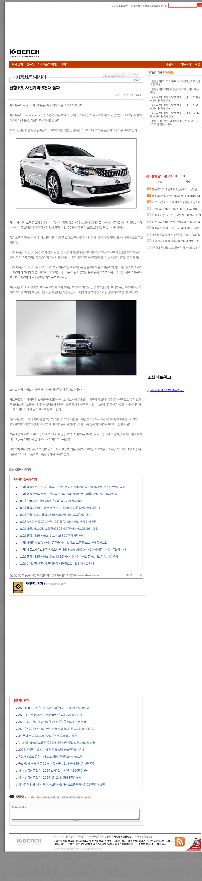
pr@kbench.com (56, 583)
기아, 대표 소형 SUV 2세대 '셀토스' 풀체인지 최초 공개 (49, 715)
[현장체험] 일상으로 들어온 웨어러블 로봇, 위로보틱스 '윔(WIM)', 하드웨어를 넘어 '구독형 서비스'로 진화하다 (174, 248)
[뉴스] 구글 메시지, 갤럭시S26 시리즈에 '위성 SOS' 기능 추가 (53, 515)
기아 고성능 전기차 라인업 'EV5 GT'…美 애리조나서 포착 (51, 722)
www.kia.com (33, 115)
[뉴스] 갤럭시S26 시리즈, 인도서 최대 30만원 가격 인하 (50, 535)
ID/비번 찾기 (136, 6)
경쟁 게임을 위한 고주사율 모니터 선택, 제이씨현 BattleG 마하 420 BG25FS (173, 242)
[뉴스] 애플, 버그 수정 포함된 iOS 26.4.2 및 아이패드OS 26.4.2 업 (57, 528)
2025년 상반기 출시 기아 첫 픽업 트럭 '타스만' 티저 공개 (50, 749)
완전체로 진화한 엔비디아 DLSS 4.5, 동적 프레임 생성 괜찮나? (173, 222)
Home (136, 80)
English (114, 6)
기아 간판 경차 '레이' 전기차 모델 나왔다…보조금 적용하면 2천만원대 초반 (60, 784)
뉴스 (159, 181)
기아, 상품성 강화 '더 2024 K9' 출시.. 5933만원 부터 (48, 777)
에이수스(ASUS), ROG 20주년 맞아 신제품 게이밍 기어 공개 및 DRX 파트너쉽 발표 (173, 229)
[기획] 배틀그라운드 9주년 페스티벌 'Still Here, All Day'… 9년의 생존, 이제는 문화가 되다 (71, 549)
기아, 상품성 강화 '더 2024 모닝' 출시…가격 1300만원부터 (52, 770)
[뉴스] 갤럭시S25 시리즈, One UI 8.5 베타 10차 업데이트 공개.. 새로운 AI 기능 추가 (67, 556)
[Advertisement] (85, 35)
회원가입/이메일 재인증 (155, 6)
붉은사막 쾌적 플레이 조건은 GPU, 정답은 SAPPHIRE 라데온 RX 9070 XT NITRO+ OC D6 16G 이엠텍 (173, 190)
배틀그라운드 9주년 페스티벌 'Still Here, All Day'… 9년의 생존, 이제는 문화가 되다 (173, 196)
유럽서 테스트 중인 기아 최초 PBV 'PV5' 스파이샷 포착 (49, 756)
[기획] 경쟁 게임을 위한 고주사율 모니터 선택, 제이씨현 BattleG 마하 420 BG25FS (66, 494)
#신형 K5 (19, 469)
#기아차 (27, 469)
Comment (19, 807)
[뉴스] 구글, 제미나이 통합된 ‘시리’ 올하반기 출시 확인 (49, 501)
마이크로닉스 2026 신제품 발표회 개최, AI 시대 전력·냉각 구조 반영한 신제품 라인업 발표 (174, 216)
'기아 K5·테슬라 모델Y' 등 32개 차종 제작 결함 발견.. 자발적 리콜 (55, 742)
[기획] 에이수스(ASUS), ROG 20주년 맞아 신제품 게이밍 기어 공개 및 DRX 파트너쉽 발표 (70, 487)
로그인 (124, 6)
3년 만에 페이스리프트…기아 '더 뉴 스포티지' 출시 (46, 736)
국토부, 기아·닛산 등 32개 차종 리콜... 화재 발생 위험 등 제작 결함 (55, 763)
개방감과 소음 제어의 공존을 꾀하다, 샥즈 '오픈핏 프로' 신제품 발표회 (173, 235)
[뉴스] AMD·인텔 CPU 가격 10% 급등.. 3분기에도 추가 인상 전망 (56, 521)
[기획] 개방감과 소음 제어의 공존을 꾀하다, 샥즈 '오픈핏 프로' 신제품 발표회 (61, 542)
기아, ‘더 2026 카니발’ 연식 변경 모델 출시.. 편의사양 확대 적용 (54, 729)
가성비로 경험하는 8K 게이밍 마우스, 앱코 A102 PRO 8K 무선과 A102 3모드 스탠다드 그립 (173, 209)
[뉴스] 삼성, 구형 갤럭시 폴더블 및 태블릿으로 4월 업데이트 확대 (55, 563)
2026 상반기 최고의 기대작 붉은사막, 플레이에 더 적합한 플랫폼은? (174, 203)
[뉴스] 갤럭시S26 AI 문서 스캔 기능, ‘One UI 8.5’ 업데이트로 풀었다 (58, 508)
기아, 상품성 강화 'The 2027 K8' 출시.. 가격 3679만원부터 (52, 708)
